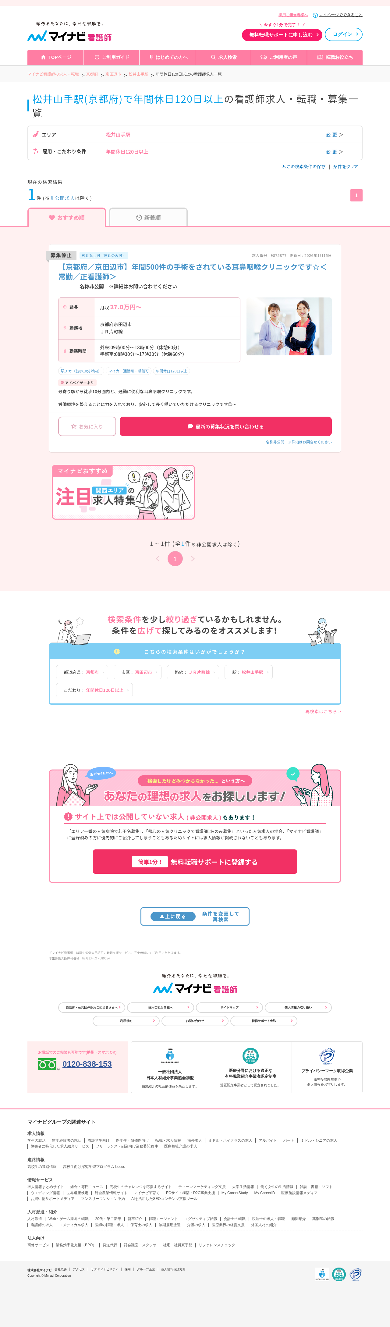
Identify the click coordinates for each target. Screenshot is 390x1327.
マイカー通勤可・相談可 (128, 370)
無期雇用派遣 (170, 1225)
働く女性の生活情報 (277, 1187)
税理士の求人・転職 (268, 1219)
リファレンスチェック (217, 1245)
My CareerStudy (235, 1193)
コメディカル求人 (73, 1225)
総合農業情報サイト (111, 1193)
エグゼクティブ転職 (200, 1219)
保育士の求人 (141, 1225)
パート (288, 1140)
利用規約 (126, 1021)
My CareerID (264, 1193)
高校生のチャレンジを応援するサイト (141, 1187)
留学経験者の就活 (66, 1140)
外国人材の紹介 (264, 1225)
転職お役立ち (339, 57)
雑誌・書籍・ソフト (316, 1187)
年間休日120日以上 (171, 370)
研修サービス (38, 1245)
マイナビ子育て (147, 1193)
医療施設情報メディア (299, 1193)
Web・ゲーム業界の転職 (68, 1219)
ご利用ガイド (115, 57)
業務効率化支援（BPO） (76, 1245)
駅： (247, 672)
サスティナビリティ (105, 1269)
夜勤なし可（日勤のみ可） (104, 255)
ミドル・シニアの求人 (319, 1140)
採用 (128, 1269)
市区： (136, 672)
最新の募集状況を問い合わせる (226, 426)
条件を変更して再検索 (195, 916)
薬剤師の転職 (323, 1219)
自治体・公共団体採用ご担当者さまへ (92, 1007)
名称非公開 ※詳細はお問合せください (299, 441)
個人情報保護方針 (173, 1269)
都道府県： (81, 672)
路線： (192, 672)
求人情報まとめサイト (45, 1187)
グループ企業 (146, 1269)
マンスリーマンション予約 (103, 1199)
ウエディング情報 (45, 1193)
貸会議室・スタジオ (140, 1245)
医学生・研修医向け (132, 1140)
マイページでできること (341, 14)
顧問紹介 (298, 1219)
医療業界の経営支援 (228, 1225)
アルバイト (268, 1140)
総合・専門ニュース (86, 1187)
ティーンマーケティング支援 (202, 1187)
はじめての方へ (172, 57)
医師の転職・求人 (109, 1225)
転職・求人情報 (168, 1140)
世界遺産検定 (77, 1193)
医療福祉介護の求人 (180, 1146)
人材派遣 (34, 1219)
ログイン (342, 34)
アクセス (79, 1269)
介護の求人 (196, 1225)
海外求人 (194, 1140)
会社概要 (61, 1269)
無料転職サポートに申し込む (281, 34)
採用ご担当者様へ (293, 15)
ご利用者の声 (283, 57)
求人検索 (227, 57)
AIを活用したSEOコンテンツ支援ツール (164, 1199)
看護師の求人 (42, 1225)
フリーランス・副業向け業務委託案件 (127, 1146)
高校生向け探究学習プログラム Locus (94, 1167)
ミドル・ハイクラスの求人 (230, 1140)
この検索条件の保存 (304, 166)
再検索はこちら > (323, 711)
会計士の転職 (235, 1219)
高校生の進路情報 (42, 1167)
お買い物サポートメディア (53, 1199)
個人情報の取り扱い (298, 1007)
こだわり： (93, 690)
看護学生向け (99, 1140)
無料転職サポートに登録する (195, 861)
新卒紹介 (135, 1219)
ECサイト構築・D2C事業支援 (190, 1193)
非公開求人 (62, 198)
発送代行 (110, 1245)
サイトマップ (229, 1007)
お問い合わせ (195, 1021)
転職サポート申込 (264, 1021)
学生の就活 (36, 1140)
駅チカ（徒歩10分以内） (81, 370)
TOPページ (60, 57)
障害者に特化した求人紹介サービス (60, 1146)
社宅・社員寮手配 (177, 1245)
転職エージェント (163, 1219)
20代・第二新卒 (108, 1219)
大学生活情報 (243, 1187)
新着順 (148, 217)
